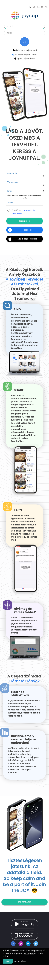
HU (30, 7)
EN (42, 7)
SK (46, 7)
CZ (38, 7)
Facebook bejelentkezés (24, 54)
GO (24, 42)
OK (7, 961)
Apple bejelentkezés (24, 58)
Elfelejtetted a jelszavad (24, 50)
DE (34, 7)
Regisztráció (24, 902)
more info (21, 961)
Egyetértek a (23, 210)
